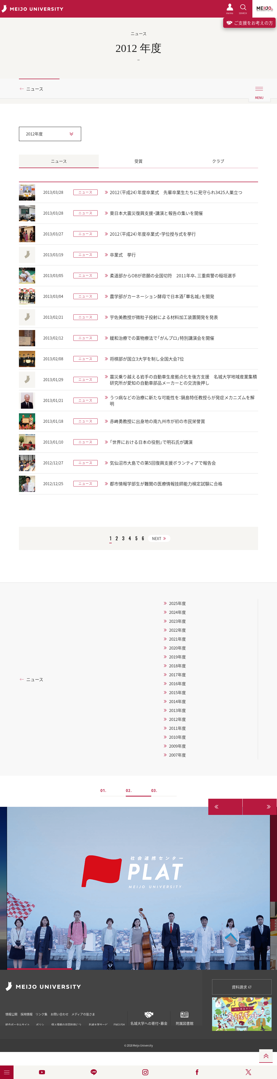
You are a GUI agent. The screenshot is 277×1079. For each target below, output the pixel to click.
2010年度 (177, 737)
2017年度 (177, 675)
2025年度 (177, 603)
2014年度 (177, 701)
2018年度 (177, 666)
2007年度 (177, 755)
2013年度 (177, 710)
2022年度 (177, 630)
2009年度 (177, 746)
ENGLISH (119, 1021)
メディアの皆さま (111, 1012)
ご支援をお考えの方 (249, 22)
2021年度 (177, 639)
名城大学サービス (98, 1023)
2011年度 (177, 728)
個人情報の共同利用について (66, 1023)
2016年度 (177, 684)
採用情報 (34, 1012)
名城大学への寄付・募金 (149, 1017)
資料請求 (242, 987)
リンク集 (55, 1012)
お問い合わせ (79, 1012)
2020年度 (177, 648)
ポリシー (40, 1023)
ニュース (34, 88)
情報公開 (12, 1012)
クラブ (218, 161)
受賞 (138, 161)
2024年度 (177, 612)
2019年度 (177, 657)
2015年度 (177, 692)
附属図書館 (184, 1017)
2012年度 (177, 719)
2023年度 (177, 621)
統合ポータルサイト (17, 1022)
